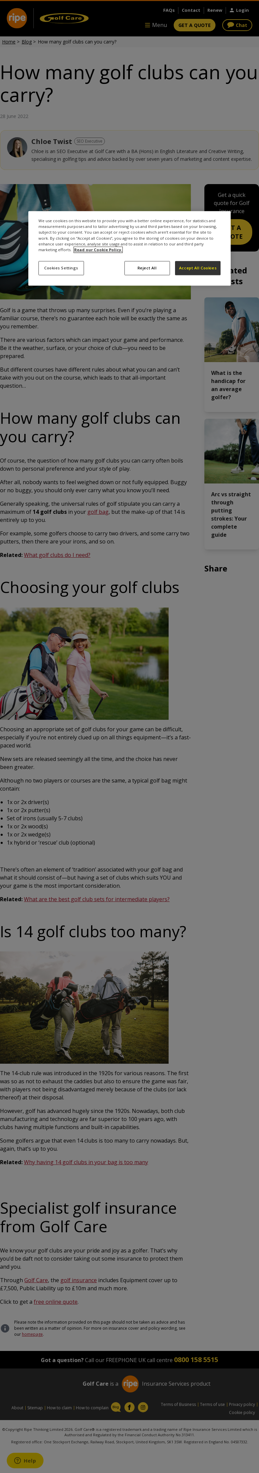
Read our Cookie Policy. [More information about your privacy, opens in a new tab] (98, 249)
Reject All (147, 267)
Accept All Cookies (198, 267)
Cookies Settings (61, 267)
